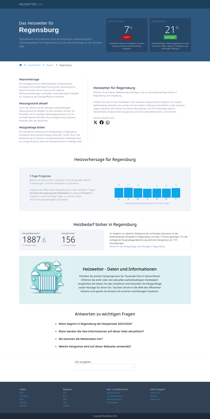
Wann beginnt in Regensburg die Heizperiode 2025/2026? (95, 324)
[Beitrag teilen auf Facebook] (102, 122)
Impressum (155, 399)
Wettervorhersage (114, 399)
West (65, 399)
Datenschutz (155, 392)
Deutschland (34, 65)
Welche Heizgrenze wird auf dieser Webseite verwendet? (95, 346)
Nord (65, 396)
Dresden (23, 402)
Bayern (50, 65)
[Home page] (20, 65)
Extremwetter (112, 402)
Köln (21, 399)
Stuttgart (23, 405)
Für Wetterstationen (115, 396)
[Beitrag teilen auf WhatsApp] (108, 122)
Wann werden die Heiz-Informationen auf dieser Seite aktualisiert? (101, 331)
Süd (64, 392)
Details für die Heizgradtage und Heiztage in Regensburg (137, 246)
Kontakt (153, 396)
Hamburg (24, 396)
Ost (64, 402)
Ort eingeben (83, 362)
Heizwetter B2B (113, 392)
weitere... (67, 405)
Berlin (22, 392)
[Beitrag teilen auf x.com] (95, 122)
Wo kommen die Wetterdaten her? (81, 339)
